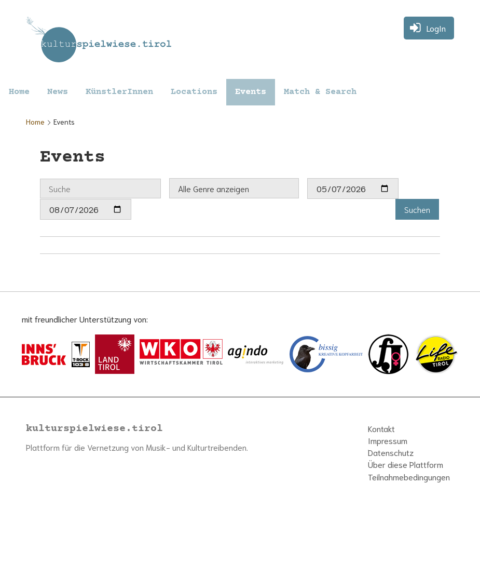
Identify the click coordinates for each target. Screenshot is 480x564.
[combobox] (234, 188)
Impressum (387, 440)
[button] (417, 209)
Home (19, 92)
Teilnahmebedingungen (409, 476)
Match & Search (320, 92)
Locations (194, 92)
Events (250, 92)
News (57, 92)
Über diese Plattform (405, 464)
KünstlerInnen (119, 92)
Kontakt (381, 428)
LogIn (436, 27)
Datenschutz (391, 452)
